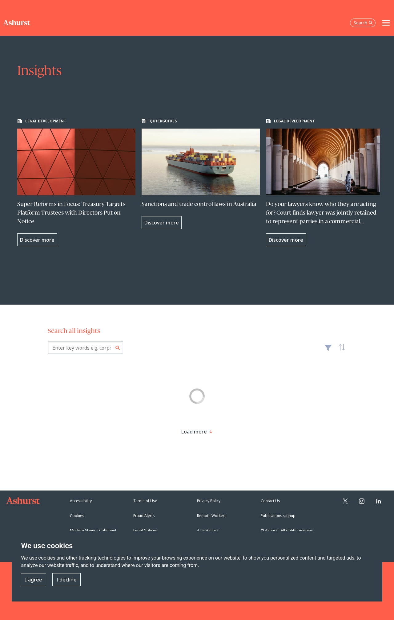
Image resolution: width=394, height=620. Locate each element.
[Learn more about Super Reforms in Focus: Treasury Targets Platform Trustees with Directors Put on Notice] (76, 182)
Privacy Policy (208, 500)
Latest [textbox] (340, 351)
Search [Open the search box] (363, 23)
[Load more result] (194, 431)
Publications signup (278, 515)
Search (117, 348)
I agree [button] (33, 579)
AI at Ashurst (208, 530)
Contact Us (270, 500)
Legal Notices (145, 530)
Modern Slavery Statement (93, 530)
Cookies (77, 515)
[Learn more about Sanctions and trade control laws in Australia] (201, 174)
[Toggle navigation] (386, 23)
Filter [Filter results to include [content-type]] (328, 350)
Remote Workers (212, 515)
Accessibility (81, 500)
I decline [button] (66, 579)
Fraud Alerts (144, 515)
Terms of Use (145, 500)
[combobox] (85, 348)
